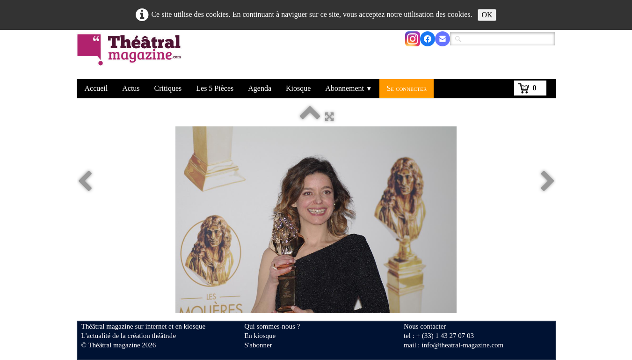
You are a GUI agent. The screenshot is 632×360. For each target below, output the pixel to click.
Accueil (96, 88)
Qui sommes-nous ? (272, 326)
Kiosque (298, 88)
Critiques (168, 88)
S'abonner (258, 345)
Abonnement (348, 88)
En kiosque (260, 335)
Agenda (259, 88)
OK (486, 15)
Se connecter (406, 88)
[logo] (131, 55)
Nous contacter (425, 326)
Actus (130, 88)
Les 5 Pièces (214, 88)
